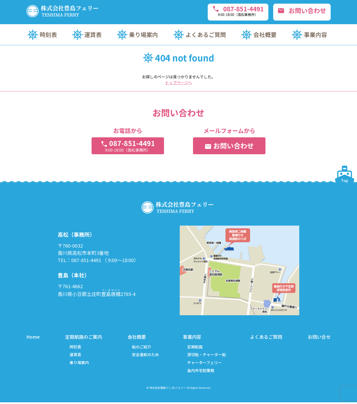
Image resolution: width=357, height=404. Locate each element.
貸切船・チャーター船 (206, 355)
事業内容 (315, 34)
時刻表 (48, 34)
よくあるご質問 (206, 34)
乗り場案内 (143, 34)
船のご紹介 (141, 347)
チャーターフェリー (204, 364)
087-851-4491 (231, 10)
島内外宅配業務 (200, 372)
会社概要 (265, 34)
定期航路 (194, 347)
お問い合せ (319, 336)
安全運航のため (145, 355)
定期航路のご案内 (83, 336)
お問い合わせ (300, 11)
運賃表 (93, 34)
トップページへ (178, 82)
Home (33, 336)
